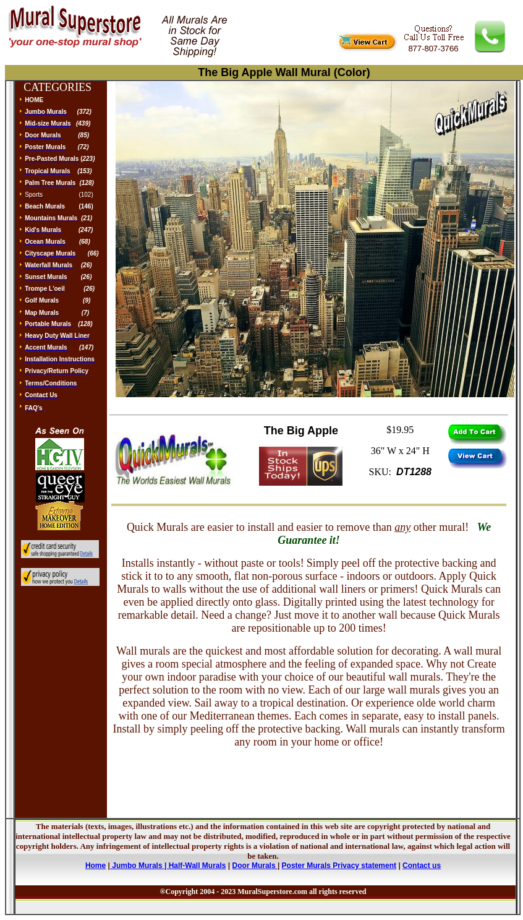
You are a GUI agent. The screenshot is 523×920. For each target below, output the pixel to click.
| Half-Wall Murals (195, 865)
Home (95, 865)
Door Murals (255, 865)
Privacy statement (364, 865)
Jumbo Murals (137, 865)
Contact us (421, 865)
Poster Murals (306, 865)
